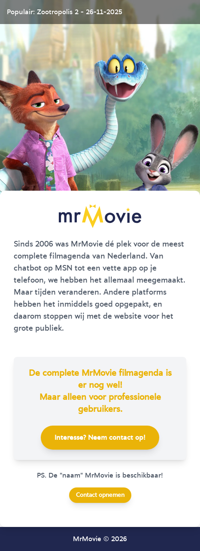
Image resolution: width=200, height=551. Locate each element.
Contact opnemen (100, 495)
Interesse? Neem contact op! (100, 437)
